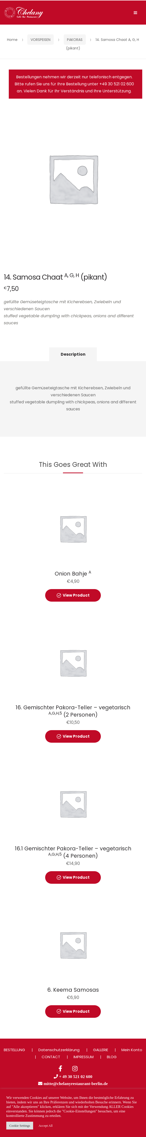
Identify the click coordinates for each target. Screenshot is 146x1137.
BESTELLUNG (14, 1049)
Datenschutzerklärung (59, 1049)
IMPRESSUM (84, 1056)
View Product (76, 595)
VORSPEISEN (40, 39)
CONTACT (51, 1056)
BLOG (112, 1056)
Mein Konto (131, 1049)
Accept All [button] (46, 1125)
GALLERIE (100, 1049)
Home (12, 39)
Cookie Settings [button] (19, 1125)
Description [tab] (73, 354)
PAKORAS (75, 39)
